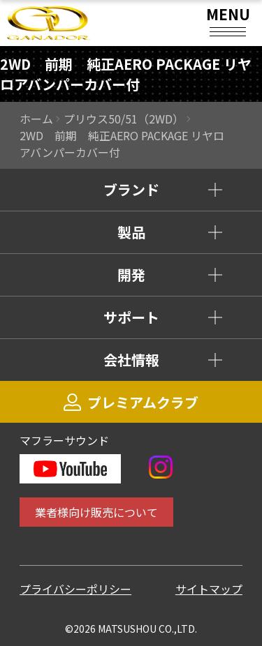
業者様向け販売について (96, 512)
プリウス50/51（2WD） (124, 118)
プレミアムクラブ (131, 402)
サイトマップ (208, 588)
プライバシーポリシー (75, 588)
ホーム (36, 118)
